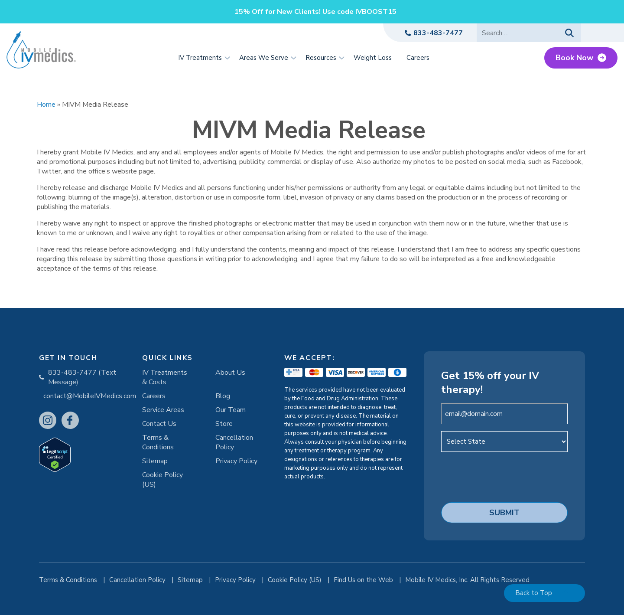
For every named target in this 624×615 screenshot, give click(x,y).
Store (224, 424)
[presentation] (507, 476)
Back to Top (533, 593)
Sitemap (155, 461)
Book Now (574, 57)
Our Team (230, 410)
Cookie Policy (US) (162, 479)
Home (46, 104)
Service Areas (163, 410)
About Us (230, 372)
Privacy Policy (236, 461)
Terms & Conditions (158, 442)
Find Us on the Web (364, 580)
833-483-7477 (438, 33)
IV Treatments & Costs (164, 377)
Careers (154, 396)
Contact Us (159, 424)
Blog (222, 396)
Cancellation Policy (234, 442)
